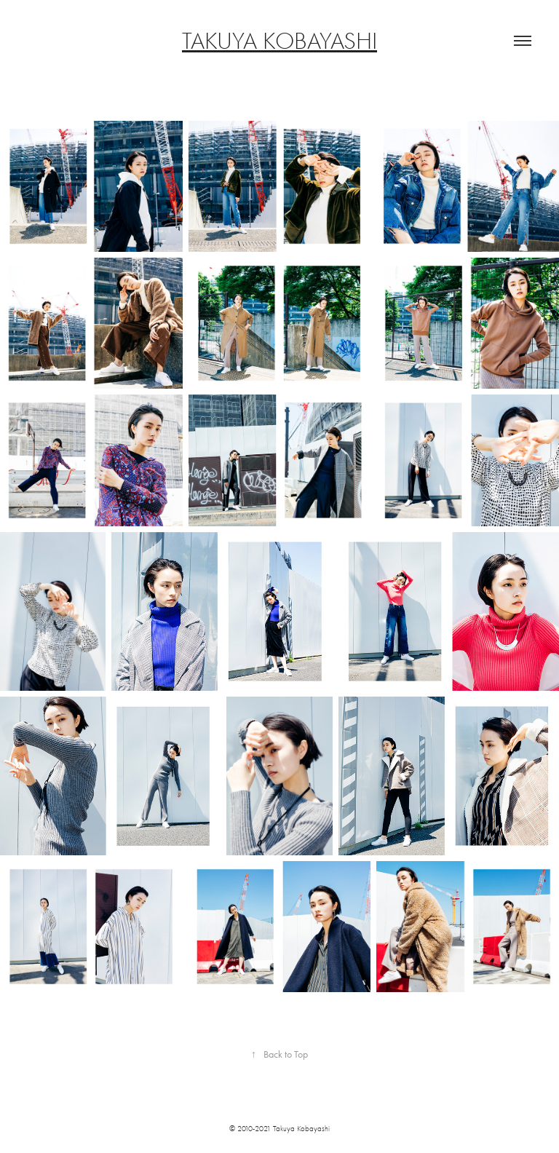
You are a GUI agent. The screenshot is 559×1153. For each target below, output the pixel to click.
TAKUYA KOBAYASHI (279, 41)
